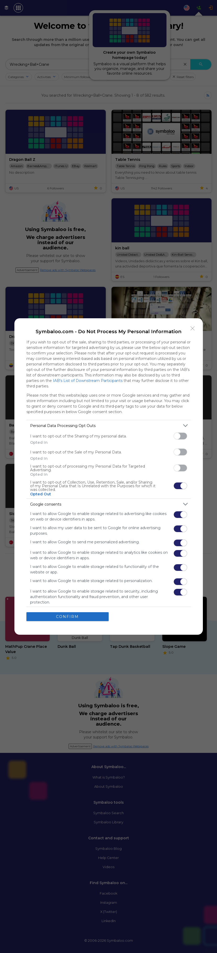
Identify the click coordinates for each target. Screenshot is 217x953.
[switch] (180, 436)
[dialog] (108, 476)
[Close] (193, 328)
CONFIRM (67, 616)
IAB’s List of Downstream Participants (88, 380)
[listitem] (108, 425)
